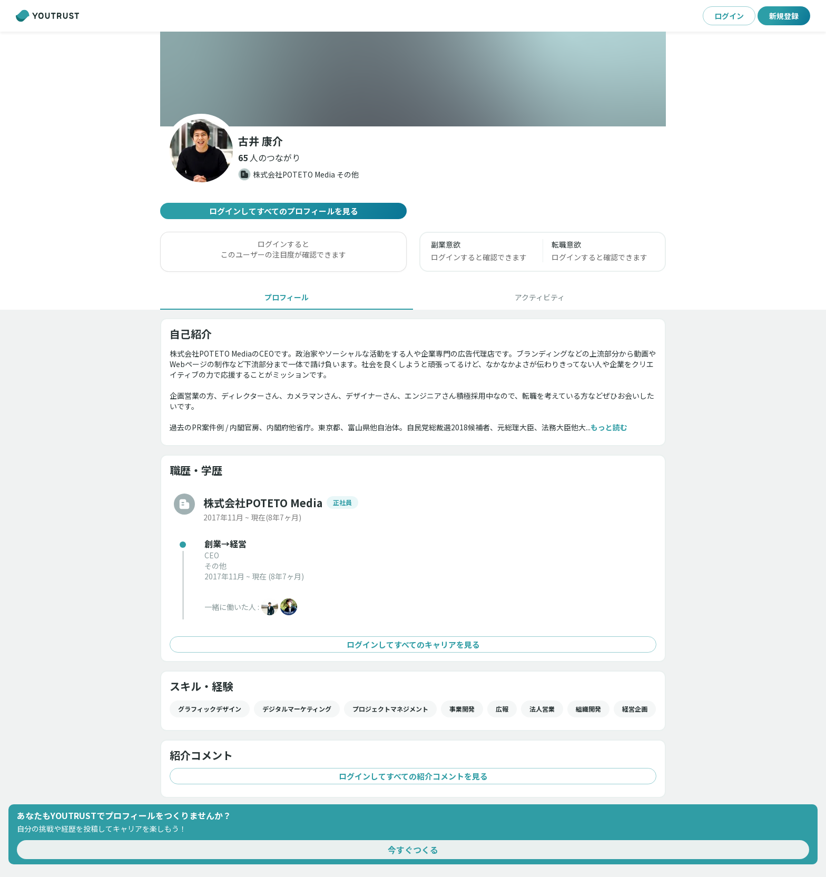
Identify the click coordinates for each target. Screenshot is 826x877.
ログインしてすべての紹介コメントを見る (413, 776)
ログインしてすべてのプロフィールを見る (283, 211)
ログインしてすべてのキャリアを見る (413, 644)
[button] (269, 157)
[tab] (286, 297)
